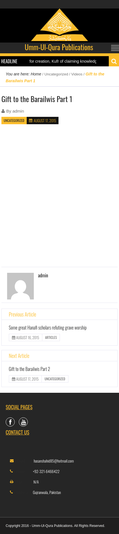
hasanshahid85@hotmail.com (54, 461)
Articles (51, 337)
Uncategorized (56, 74)
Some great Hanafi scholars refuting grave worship (48, 327)
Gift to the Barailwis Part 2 (29, 369)
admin (18, 111)
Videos (77, 74)
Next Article (19, 355)
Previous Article (22, 314)
